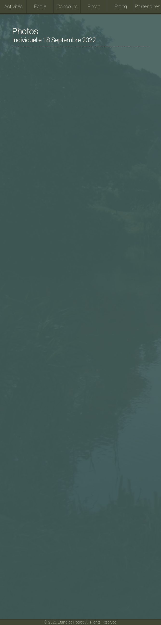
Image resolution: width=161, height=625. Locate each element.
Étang (120, 6)
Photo (94, 6)
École (40, 6)
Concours (67, 6)
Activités (13, 6)
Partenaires (147, 6)
